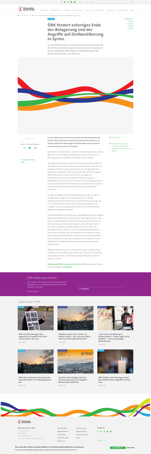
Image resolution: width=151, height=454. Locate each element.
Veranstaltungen (78, 10)
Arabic (131, 28)
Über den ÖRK (44, 10)
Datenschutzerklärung (33, 291)
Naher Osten (116, 137)
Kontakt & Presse (123, 10)
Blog (132, 10)
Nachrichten (66, 10)
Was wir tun (88, 10)
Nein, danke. (131, 447)
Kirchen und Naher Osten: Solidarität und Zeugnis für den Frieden (122, 148)
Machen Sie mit (99, 10)
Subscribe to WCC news (28, 161)
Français (130, 24)
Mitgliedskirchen (56, 10)
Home (18, 15)
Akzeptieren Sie (118, 448)
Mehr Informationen (21, 452)
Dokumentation (111, 10)
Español (130, 26)
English (130, 21)
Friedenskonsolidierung (119, 144)
